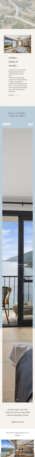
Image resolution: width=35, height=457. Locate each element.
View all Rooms (6, 124)
